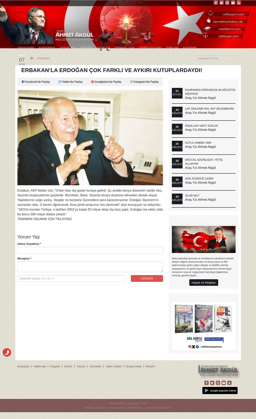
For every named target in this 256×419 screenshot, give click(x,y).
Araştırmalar (134, 366)
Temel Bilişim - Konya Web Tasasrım (149, 407)
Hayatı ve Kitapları (204, 282)
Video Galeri (150, 48)
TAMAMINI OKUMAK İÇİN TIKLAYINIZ (44, 219)
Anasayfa (26, 48)
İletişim (189, 48)
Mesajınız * (24, 258)
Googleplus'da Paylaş (106, 81)
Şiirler (172, 48)
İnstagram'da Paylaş (144, 81)
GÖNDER (147, 278)
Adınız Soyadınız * (29, 243)
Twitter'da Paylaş (71, 81)
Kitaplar (67, 48)
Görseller (124, 48)
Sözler (85, 48)
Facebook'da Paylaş (36, 81)
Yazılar (103, 48)
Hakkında (47, 48)
